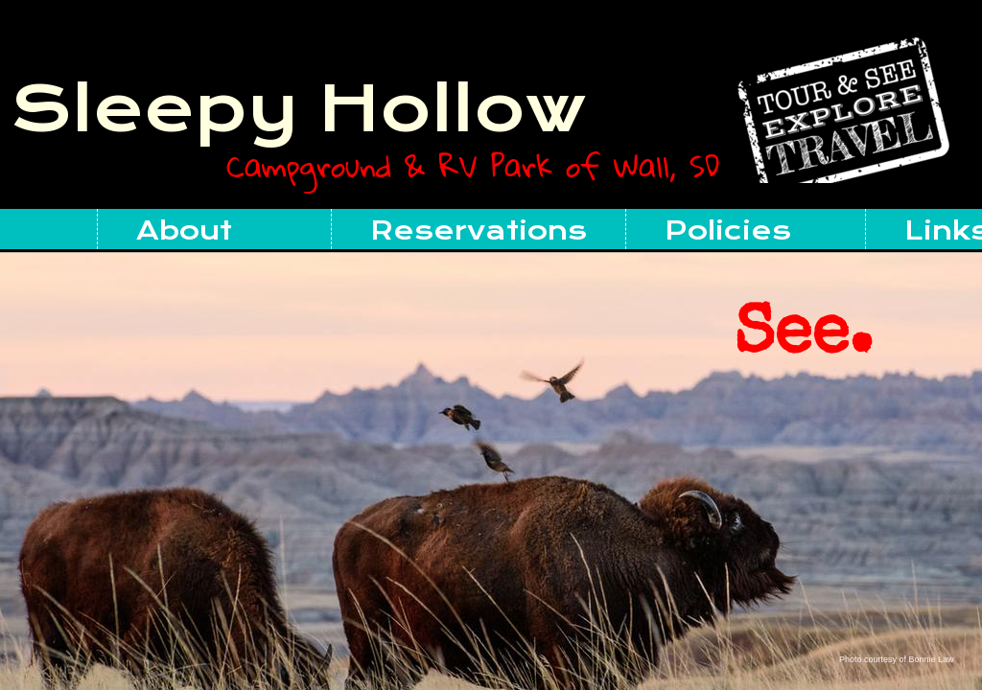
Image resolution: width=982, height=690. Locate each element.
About (184, 230)
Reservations (478, 230)
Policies (728, 230)
